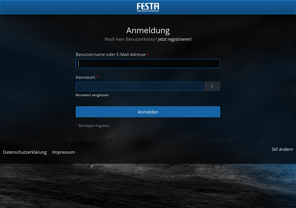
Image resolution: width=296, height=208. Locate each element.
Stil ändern (282, 149)
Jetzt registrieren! (175, 39)
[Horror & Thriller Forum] (148, 7)
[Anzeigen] (212, 86)
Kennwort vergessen (92, 94)
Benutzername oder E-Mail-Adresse (111, 54)
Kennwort (85, 77)
